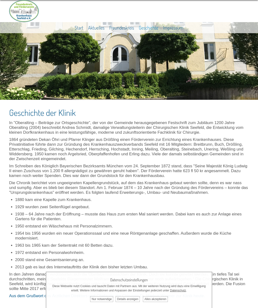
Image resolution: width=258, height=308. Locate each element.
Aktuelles (96, 28)
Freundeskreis (121, 28)
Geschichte (148, 28)
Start (79, 28)
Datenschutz (178, 290)
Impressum (173, 28)
